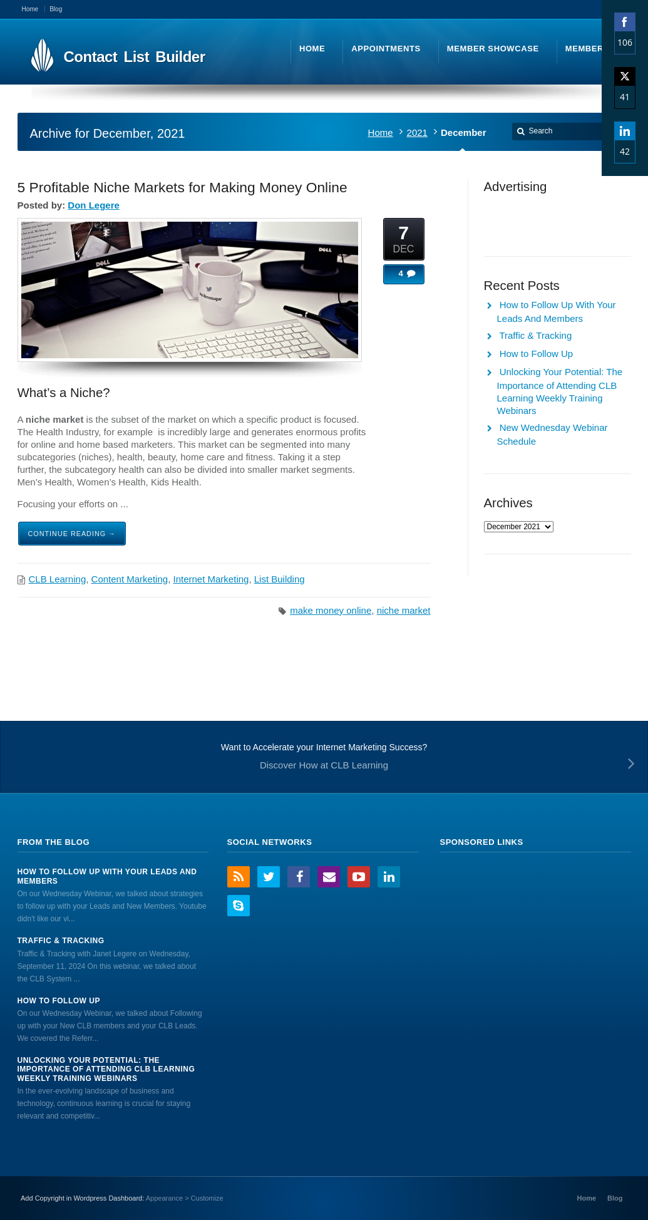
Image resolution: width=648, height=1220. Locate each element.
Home (380, 132)
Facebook (298, 876)
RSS (238, 876)
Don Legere (94, 205)
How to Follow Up (536, 353)
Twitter (268, 876)
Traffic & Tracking (535, 335)
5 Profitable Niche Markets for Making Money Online (182, 187)
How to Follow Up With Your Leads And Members (107, 876)
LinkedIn (389, 876)
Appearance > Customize (185, 1198)
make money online (330, 610)
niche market (404, 610)
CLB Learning (57, 579)
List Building (279, 579)
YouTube (358, 876)
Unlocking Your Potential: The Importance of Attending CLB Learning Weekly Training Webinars (106, 1069)
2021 (417, 132)
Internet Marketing (211, 579)
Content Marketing (129, 579)
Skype (238, 905)
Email (328, 876)
